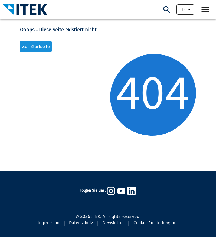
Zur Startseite (36, 46)
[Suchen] (167, 10)
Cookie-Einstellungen (154, 222)
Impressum (49, 222)
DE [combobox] (183, 9)
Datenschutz (81, 222)
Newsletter (113, 222)
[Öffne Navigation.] (205, 9)
